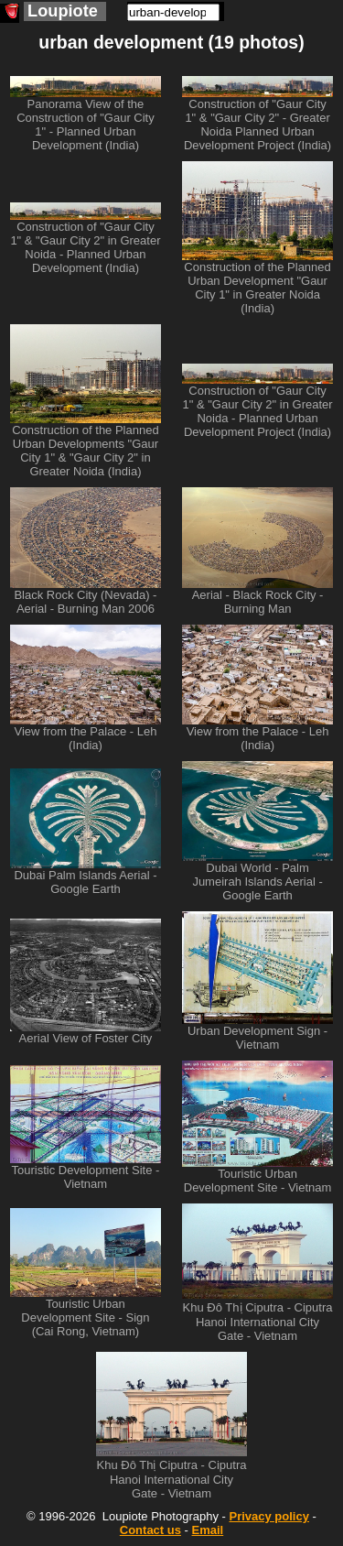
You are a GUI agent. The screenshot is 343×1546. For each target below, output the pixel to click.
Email (208, 1530)
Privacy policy (268, 1516)
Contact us (150, 1530)
